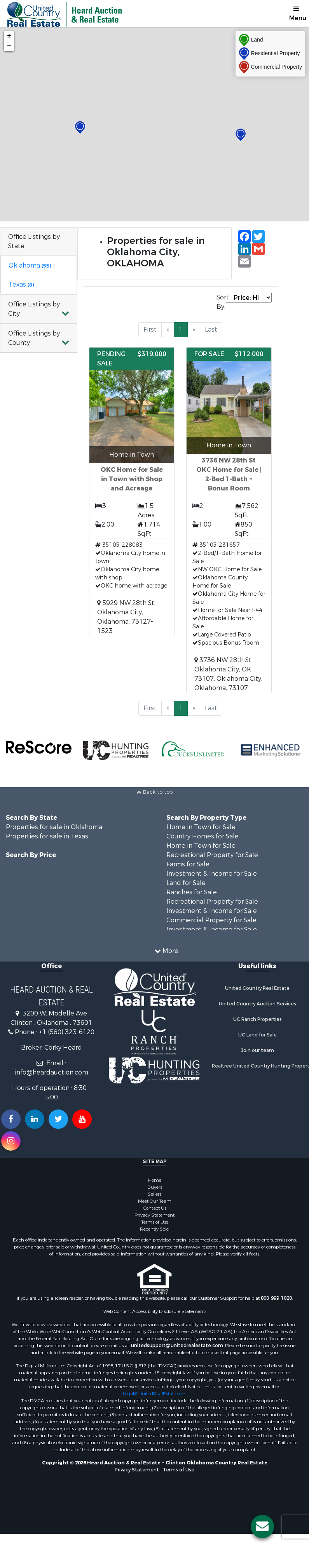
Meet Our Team (154, 1201)
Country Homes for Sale (202, 836)
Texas (21, 284)
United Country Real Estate (257, 988)
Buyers (154, 1187)
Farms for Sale (187, 864)
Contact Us (154, 1208)
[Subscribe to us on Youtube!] (82, 1119)
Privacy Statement (154, 1215)
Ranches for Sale (191, 892)
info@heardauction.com (51, 1072)
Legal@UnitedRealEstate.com (155, 1394)
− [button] (9, 46)
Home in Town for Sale (201, 827)
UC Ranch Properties (257, 1019)
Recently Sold (154, 1229)
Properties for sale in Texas (47, 836)
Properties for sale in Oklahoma (54, 827)
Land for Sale (186, 883)
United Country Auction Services (257, 1004)
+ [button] (9, 36)
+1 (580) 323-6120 (66, 1032)
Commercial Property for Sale (211, 920)
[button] (38, 309)
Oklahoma (30, 265)
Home (154, 1180)
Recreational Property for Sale (212, 855)
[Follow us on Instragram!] (11, 1141)
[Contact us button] (262, 1526)
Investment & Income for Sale (211, 873)
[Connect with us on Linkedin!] (34, 1119)
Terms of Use (154, 1222)
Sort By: (221, 302)
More (166, 951)
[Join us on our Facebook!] (11, 1119)
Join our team (257, 1050)
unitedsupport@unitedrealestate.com (177, 1345)
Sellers (154, 1194)
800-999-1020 (276, 1298)
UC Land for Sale (257, 1035)
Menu (297, 13)
